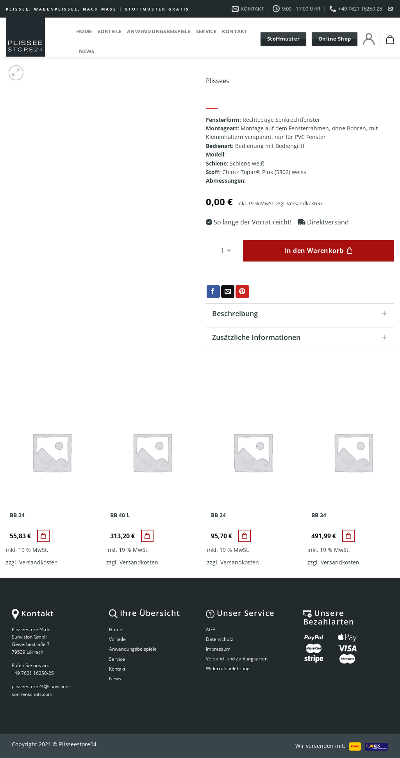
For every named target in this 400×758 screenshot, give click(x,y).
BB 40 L (120, 515)
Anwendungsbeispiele (159, 31)
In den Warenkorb (314, 250)
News (86, 51)
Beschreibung (302, 314)
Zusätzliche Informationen (302, 337)
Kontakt (235, 31)
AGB (211, 629)
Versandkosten (304, 203)
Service (206, 31)
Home (84, 31)
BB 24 (17, 515)
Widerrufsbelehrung (228, 668)
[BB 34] (348, 536)
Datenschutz (219, 639)
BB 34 (318, 515)
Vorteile (109, 31)
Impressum (218, 649)
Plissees (217, 81)
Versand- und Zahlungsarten (237, 658)
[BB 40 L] (147, 536)
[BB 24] (43, 536)
